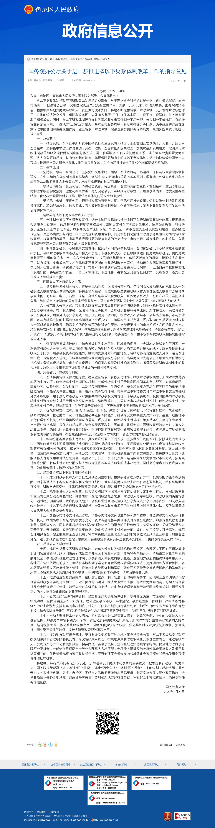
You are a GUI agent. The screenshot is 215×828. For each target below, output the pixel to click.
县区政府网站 (151, 764)
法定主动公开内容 (80, 59)
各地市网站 (121, 764)
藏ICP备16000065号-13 (104, 819)
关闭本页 (180, 745)
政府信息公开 (62, 59)
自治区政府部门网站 (91, 764)
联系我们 (54, 812)
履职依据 (94, 59)
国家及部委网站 (30, 764)
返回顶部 (166, 745)
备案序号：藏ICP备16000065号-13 (70, 819)
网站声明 (28, 812)
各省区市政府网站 (60, 764)
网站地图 (41, 812)
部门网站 (182, 764)
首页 (52, 59)
